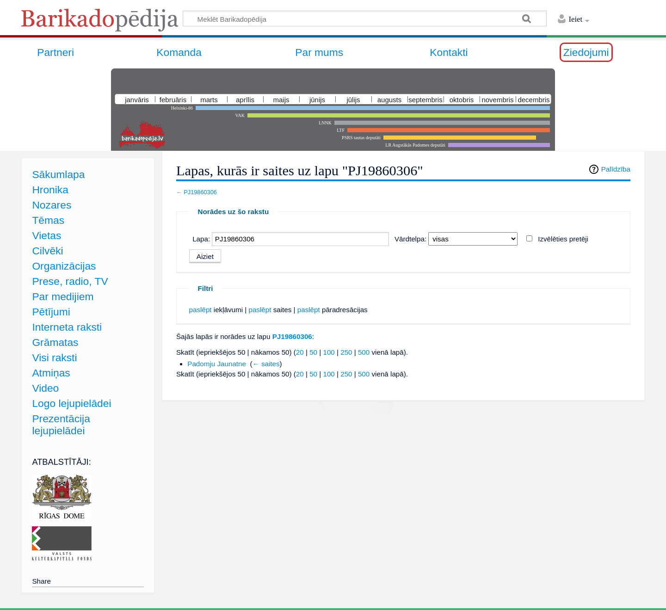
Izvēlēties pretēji (563, 239)
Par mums (319, 52)
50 (313, 352)
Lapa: (201, 239)
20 (300, 352)
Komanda (179, 52)
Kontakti (449, 52)
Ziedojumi (586, 52)
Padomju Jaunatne (216, 364)
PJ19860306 (200, 192)
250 (346, 352)
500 (364, 352)
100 (328, 352)
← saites (265, 364)
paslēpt (200, 310)
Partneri (55, 52)
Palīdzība (615, 169)
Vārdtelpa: (410, 239)
